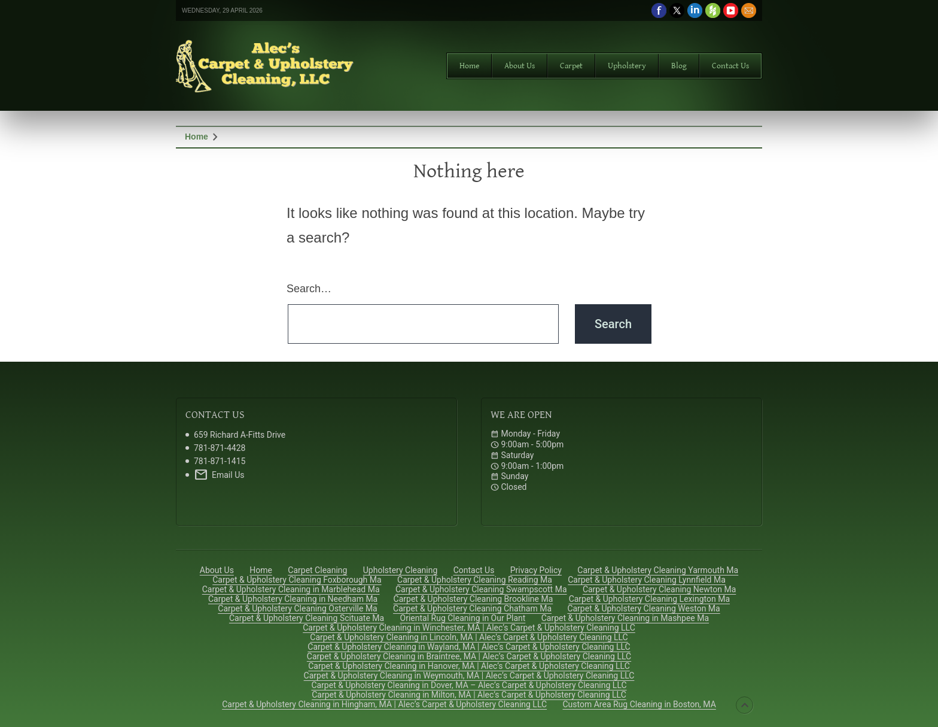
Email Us (219, 475)
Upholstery (627, 66)
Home (469, 66)
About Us (519, 66)
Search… (309, 289)
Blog (679, 66)
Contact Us (730, 66)
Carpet (571, 66)
